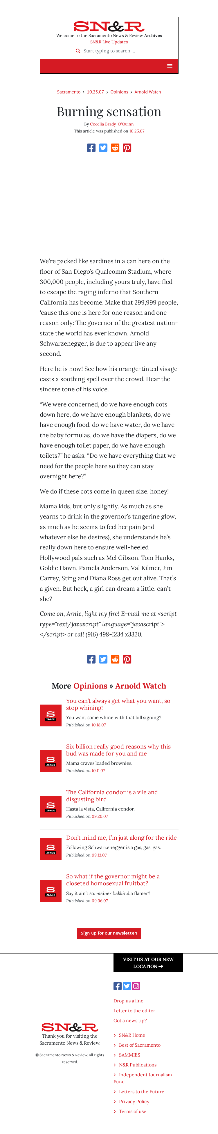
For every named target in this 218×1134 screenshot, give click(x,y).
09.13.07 (99, 855)
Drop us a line (128, 1001)
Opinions (119, 92)
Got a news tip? (130, 1020)
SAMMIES (129, 1055)
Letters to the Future (141, 1091)
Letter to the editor (134, 1010)
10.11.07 (98, 770)
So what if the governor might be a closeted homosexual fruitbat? (113, 880)
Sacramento (68, 92)
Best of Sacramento (140, 1045)
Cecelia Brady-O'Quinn (112, 124)
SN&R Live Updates (109, 42)
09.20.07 (100, 816)
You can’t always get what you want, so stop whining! (118, 704)
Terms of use (132, 1111)
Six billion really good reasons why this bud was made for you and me (118, 750)
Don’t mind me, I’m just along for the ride (121, 837)
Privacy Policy (134, 1101)
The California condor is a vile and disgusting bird (112, 795)
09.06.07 (100, 900)
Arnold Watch (147, 92)
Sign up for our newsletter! (109, 933)
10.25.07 (95, 92)
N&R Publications (137, 1065)
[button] (169, 66)
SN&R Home (132, 1035)
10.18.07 (99, 725)
